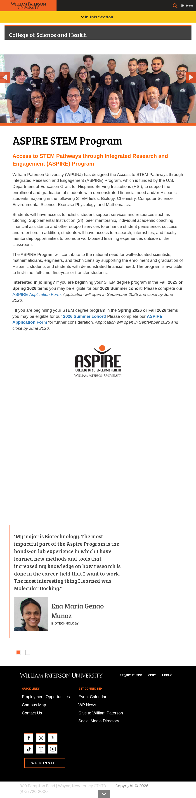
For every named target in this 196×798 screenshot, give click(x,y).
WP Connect (45, 762)
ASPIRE (20, 294)
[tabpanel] (67, 581)
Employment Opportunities (46, 697)
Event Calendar (92, 697)
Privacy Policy (163, 786)
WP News (87, 705)
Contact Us (32, 713)
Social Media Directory (98, 721)
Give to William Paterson (100, 713)
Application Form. (45, 294)
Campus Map (34, 705)
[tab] (18, 652)
